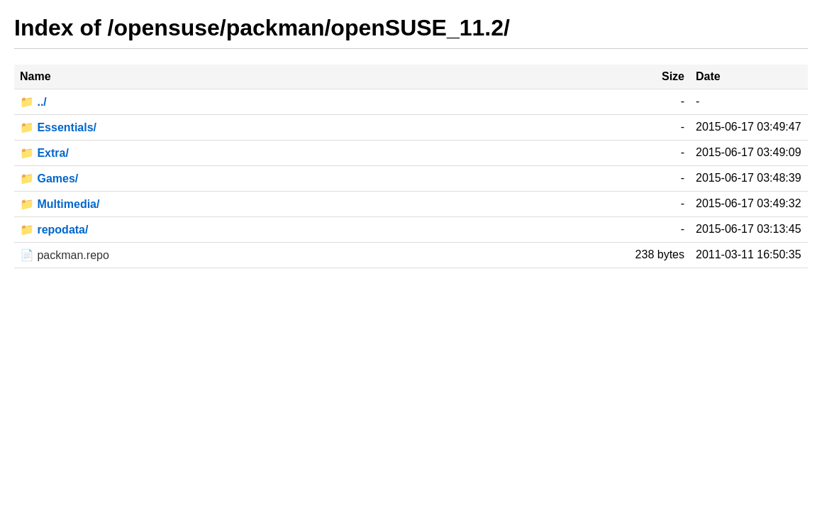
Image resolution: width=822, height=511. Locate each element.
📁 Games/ (49, 178)
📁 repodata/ (54, 230)
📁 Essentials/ (58, 127)
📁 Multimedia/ (59, 204)
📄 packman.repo (64, 255)
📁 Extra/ (44, 153)
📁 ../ (33, 102)
